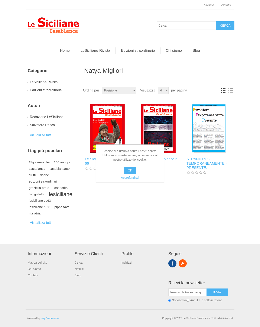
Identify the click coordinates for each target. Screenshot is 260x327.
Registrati (209, 4)
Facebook (172, 263)
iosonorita (60, 188)
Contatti (33, 275)
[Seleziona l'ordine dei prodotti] (119, 90)
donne (44, 175)
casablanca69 (59, 168)
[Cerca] (186, 25)
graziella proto (39, 188)
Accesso (226, 4)
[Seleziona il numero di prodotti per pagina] (163, 90)
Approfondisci (130, 177)
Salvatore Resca (42, 125)
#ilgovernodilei (39, 162)
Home (65, 51)
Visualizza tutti (41, 135)
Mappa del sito (37, 262)
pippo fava (61, 207)
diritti (32, 175)
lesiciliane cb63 (40, 200)
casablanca (37, 168)
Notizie (79, 269)
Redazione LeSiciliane (47, 117)
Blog (196, 51)
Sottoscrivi (179, 300)
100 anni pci (63, 162)
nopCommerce (50, 318)
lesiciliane (60, 194)
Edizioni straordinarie (138, 51)
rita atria (34, 213)
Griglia (223, 90)
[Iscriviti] (187, 292)
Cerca (78, 262)
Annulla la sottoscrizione (206, 300)
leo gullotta (37, 194)
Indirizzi (126, 262)
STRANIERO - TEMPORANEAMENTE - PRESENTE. (206, 163)
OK (130, 170)
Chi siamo (174, 51)
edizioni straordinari (43, 181)
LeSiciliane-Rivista (95, 51)
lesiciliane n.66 (39, 207)
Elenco (230, 90)
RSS (183, 263)
